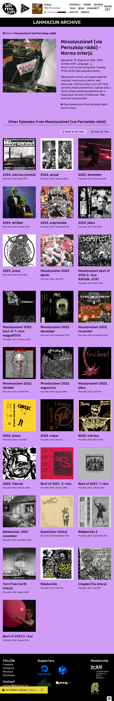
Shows (87, 4)
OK (42, 690)
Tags (72, 8)
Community (93, 8)
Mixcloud (8, 671)
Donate (85, 12)
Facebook (8, 664)
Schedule (75, 4)
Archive (98, 4)
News (81, 8)
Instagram (8, 668)
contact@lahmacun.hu (15, 685)
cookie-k (32, 689)
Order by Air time (73, 131)
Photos (73, 12)
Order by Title (100, 131)
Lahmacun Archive (57, 22)
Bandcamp (9, 675)
